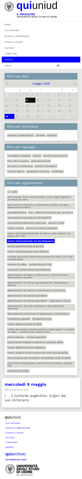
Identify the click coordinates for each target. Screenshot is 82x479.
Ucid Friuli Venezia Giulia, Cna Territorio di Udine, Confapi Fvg (40, 364)
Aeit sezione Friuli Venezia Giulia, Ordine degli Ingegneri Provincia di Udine (39, 198)
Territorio (11, 54)
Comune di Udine (17, 264)
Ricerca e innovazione (17, 36)
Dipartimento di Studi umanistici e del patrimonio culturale (36, 307)
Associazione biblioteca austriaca (27, 223)
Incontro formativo (46, 166)
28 (6, 116)
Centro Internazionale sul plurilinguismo (31, 241)
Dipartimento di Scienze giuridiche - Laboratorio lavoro (39, 300)
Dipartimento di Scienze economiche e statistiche (36, 290)
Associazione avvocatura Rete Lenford (29, 217)
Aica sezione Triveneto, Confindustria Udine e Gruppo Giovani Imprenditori (38, 206)
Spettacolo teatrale (38, 171)
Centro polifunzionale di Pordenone (28, 251)
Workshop (57, 171)
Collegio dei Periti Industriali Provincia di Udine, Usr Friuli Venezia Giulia (40, 258)
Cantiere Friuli (56, 223)
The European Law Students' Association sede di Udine (39, 357)
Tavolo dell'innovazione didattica (26, 347)
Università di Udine (18, 370)
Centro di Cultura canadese (41, 228)
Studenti (52, 135)
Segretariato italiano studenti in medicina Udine (35, 342)
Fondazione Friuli (41, 318)
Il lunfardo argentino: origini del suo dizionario (35, 398)
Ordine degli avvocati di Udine (25, 324)
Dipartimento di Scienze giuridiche (27, 295)
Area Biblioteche (17, 212)
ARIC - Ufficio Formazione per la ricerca (51, 212)
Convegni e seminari (19, 155)
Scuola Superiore (36, 337)
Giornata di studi (40, 161)
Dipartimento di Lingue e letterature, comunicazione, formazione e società (38, 276)
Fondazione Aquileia (19, 318)
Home (8, 24)
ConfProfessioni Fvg (40, 264)
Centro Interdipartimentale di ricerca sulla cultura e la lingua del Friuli (39, 234)
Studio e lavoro (14, 42)
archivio (15, 454)
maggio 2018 (41, 83)
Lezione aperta (16, 171)
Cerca (8, 65)
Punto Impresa (16, 337)
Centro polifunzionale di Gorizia (26, 246)
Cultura (9, 48)
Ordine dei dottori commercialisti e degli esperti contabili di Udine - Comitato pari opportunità (41, 330)
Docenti (40, 135)
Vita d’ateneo (12, 30)
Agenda (9, 59)
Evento (37, 155)
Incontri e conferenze (20, 166)
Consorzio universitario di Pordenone (29, 269)
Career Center (16, 228)
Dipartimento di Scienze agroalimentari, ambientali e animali (38, 284)
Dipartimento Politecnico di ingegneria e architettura (38, 313)
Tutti (12, 191)
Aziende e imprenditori (21, 135)
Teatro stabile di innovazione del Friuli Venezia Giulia (38, 352)
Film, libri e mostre (18, 161)
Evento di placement (55, 155)
